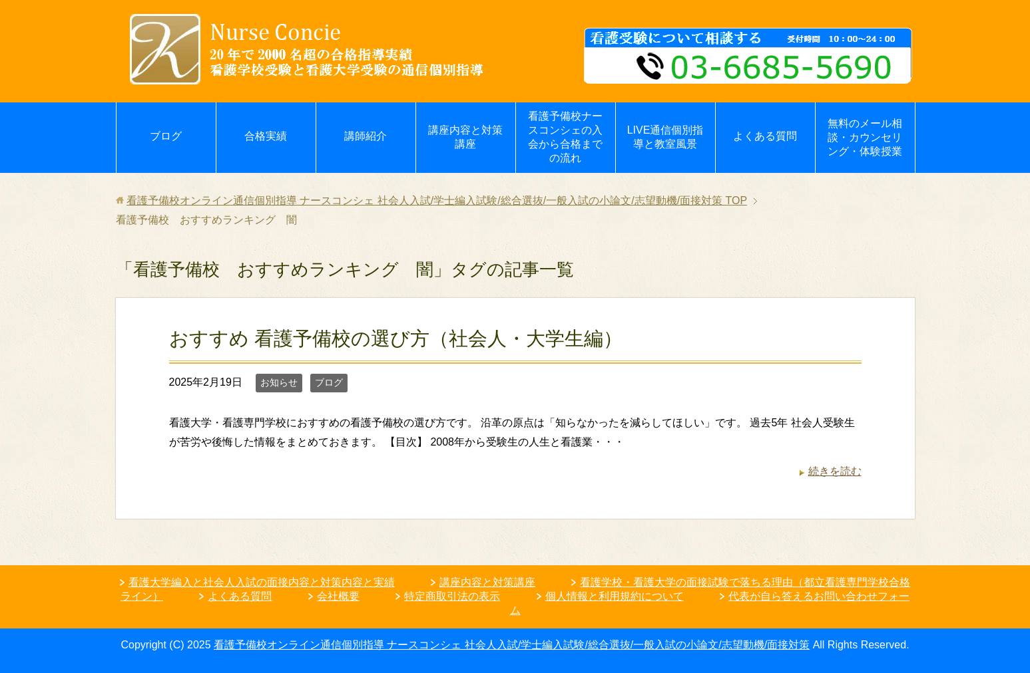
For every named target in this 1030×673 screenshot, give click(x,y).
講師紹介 (365, 136)
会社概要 (338, 596)
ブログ (166, 136)
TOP (437, 200)
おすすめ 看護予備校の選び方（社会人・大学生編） (396, 338)
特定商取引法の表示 (452, 596)
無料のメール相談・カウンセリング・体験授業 (865, 137)
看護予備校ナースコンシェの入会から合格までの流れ (565, 137)
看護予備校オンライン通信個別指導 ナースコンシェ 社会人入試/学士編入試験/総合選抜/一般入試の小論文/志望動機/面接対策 (512, 644)
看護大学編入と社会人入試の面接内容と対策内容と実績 (262, 582)
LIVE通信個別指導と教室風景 (665, 137)
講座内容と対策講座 (465, 137)
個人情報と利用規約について (614, 596)
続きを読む (835, 471)
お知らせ (279, 382)
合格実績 (265, 136)
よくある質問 (765, 136)
